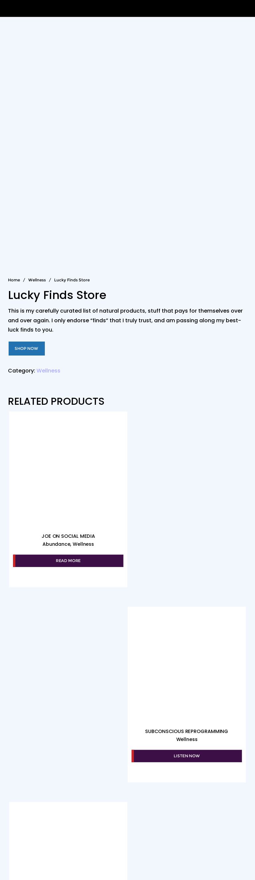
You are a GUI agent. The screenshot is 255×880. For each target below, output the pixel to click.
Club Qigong (95, 840)
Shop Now (26, 348)
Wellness (37, 279)
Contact (227, 840)
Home (14, 279)
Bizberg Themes (127, 865)
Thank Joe (191, 840)
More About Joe (144, 840)
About (21, 840)
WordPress (190, 855)
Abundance (56, 543)
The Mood (53, 840)
